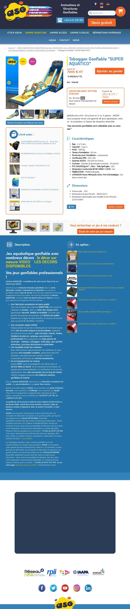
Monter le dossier (111, 101)
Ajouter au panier (110, 71)
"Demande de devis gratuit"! (26, 465)
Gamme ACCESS (58, 32)
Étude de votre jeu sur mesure (95, 231)
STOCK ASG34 (14, 32)
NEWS (76, 40)
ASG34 (52, 40)
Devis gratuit (102, 22)
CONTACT (64, 40)
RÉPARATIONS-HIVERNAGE (107, 32)
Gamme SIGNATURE (35, 32)
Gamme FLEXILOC (79, 32)
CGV (82, 98)
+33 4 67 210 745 (73, 20)
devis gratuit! (27, 438)
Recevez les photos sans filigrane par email (25, 122)
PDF (71, 207)
